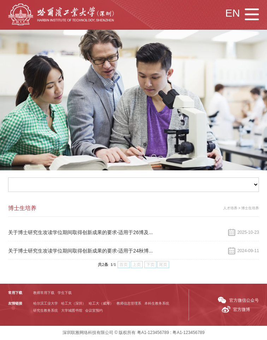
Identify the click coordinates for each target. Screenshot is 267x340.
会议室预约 (94, 311)
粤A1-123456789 (153, 332)
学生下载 (65, 293)
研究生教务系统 (45, 311)
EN (232, 13)
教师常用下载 (43, 293)
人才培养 (230, 208)
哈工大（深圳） (73, 304)
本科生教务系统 (156, 304)
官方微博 (241, 309)
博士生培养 (250, 208)
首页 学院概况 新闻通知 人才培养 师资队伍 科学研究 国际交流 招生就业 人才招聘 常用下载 (133, 185)
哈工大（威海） (101, 304)
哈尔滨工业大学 (45, 304)
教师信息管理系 (129, 304)
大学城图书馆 (71, 311)
